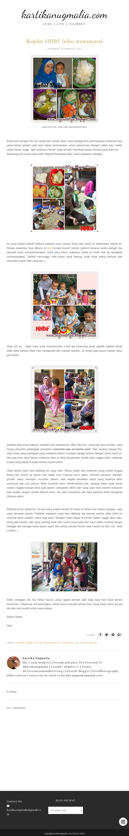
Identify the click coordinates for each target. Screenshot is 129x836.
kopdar (38, 642)
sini (49, 248)
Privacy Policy (79, 833)
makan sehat (52, 642)
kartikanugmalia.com (65, 14)
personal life (70, 642)
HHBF (29, 642)
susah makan (88, 642)
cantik (20, 642)
